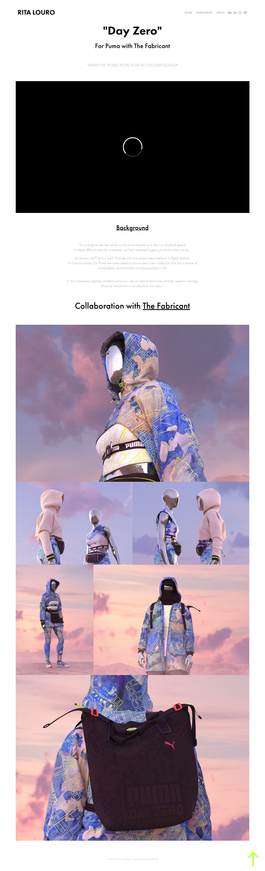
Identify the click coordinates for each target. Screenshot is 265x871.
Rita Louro (37, 12)
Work (188, 12)
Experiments (204, 12)
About (220, 12)
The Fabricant (166, 305)
